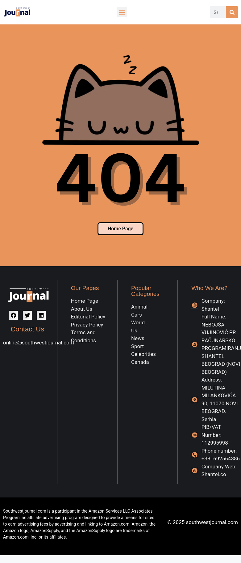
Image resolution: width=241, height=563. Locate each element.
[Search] (232, 12)
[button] (122, 12)
